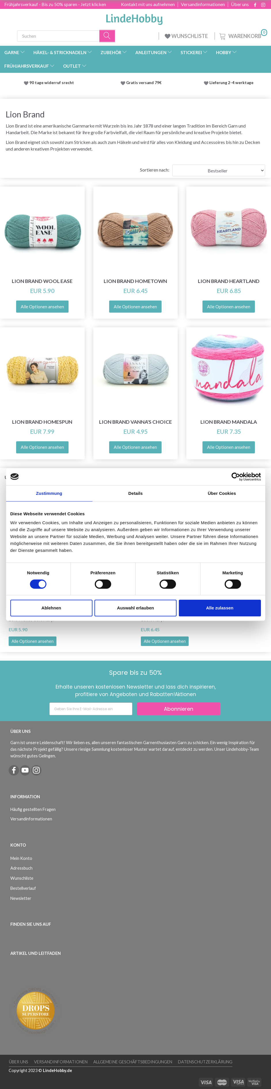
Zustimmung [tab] (49, 493)
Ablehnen (51, 607)
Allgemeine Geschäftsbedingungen (132, 1061)
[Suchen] (107, 35)
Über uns (240, 4)
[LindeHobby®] (134, 17)
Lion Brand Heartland (228, 281)
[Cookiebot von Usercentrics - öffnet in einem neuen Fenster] (236, 476)
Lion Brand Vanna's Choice (135, 422)
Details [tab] (135, 493)
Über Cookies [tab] (222, 493)
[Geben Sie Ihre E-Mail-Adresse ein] (90, 708)
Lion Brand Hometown (135, 281)
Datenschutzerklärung (205, 1061)
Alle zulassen (219, 607)
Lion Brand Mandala (228, 422)
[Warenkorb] (243, 35)
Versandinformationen (203, 4)
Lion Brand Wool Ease (42, 281)
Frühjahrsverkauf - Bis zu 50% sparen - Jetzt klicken (55, 4)
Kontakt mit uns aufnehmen (148, 4)
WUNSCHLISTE (187, 36)
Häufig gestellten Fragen (33, 809)
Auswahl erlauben (135, 607)
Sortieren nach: (154, 169)
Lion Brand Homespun (42, 422)
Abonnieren (178, 708)
